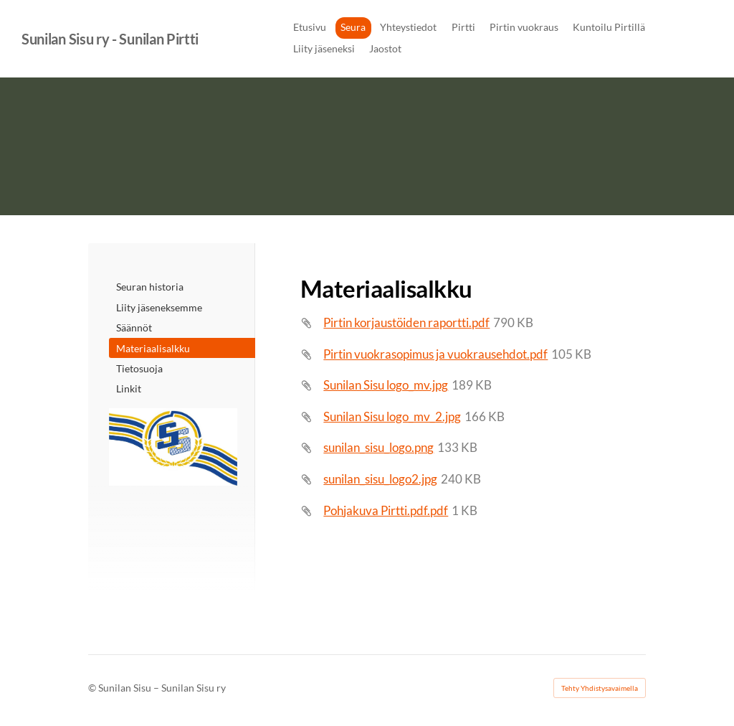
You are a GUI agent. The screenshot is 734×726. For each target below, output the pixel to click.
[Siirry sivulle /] (173, 447)
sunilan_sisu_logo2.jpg (380, 478)
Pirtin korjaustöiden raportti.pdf (406, 322)
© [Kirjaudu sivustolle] (93, 688)
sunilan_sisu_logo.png (378, 447)
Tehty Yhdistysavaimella (599, 688)
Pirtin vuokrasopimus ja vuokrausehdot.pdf (435, 354)
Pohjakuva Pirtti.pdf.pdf (385, 510)
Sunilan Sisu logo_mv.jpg (385, 384)
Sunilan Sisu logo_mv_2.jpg (392, 416)
